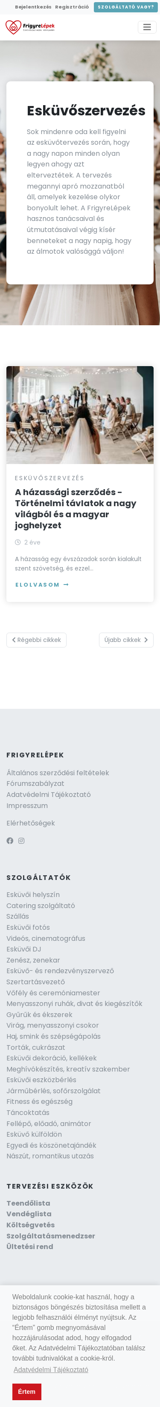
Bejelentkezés (33, 6)
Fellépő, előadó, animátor (48, 1124)
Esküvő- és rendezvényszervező (60, 971)
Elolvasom (42, 584)
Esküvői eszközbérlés (41, 1080)
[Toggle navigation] (147, 27)
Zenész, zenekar (33, 960)
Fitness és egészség (39, 1101)
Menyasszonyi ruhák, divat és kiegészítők (74, 1004)
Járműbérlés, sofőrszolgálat (53, 1091)
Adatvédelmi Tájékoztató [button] (51, 1369)
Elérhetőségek (30, 823)
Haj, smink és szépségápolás (53, 1036)
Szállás (17, 916)
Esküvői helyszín (33, 895)
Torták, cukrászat (35, 1047)
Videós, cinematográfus (45, 938)
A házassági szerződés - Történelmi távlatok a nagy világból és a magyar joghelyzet (76, 508)
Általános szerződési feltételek (57, 773)
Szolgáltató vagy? (126, 7)
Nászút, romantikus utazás (50, 1156)
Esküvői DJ (23, 949)
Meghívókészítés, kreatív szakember (68, 1069)
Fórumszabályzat (35, 783)
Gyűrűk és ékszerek (39, 1015)
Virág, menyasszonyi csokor (52, 1025)
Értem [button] (26, 1391)
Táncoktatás (27, 1113)
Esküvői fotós (28, 927)
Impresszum (27, 806)
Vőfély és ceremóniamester (53, 993)
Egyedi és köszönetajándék (51, 1145)
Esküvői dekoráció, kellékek (51, 1058)
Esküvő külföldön (34, 1134)
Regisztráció (72, 6)
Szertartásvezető (35, 982)
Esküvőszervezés (50, 478)
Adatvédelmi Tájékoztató (48, 794)
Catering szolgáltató (40, 906)
